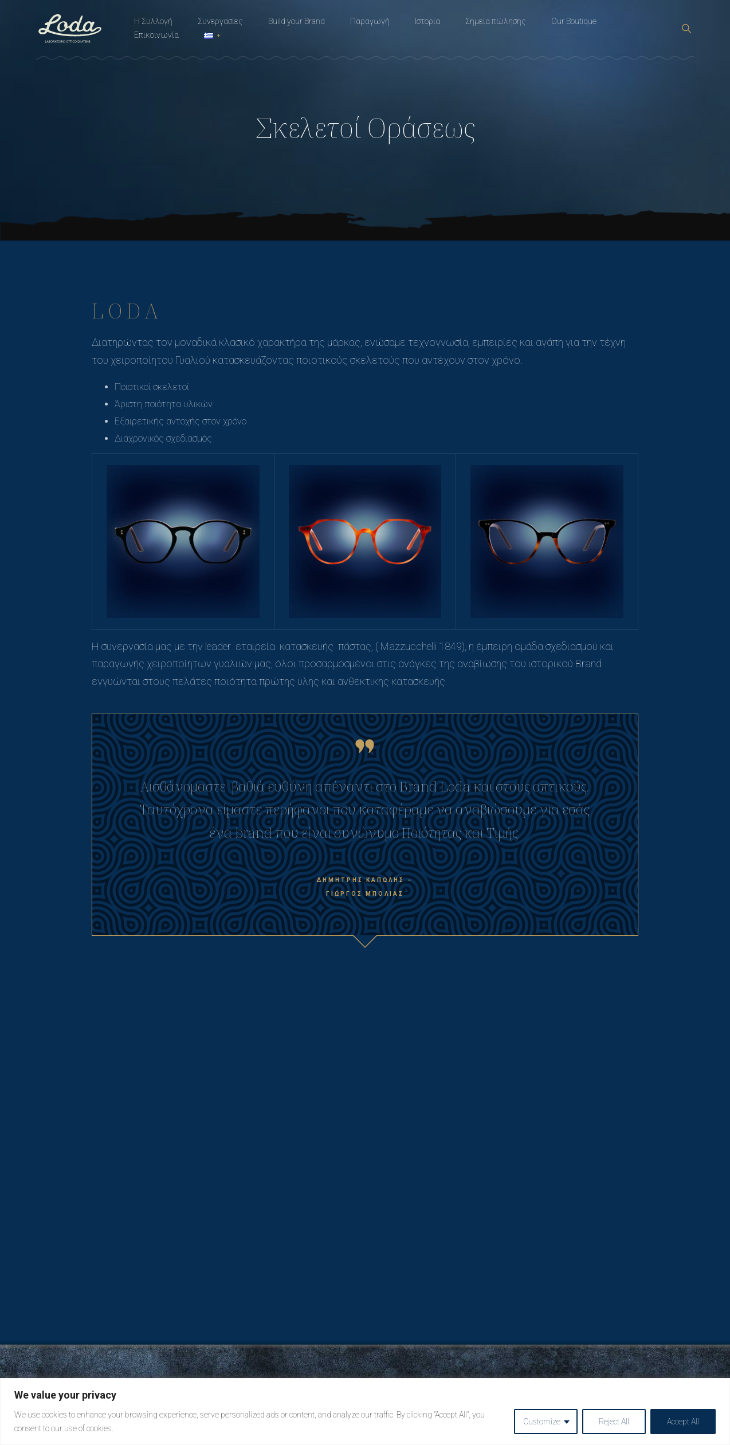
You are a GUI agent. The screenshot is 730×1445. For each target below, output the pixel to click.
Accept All (683, 1421)
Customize (541, 1421)
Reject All (614, 1421)
